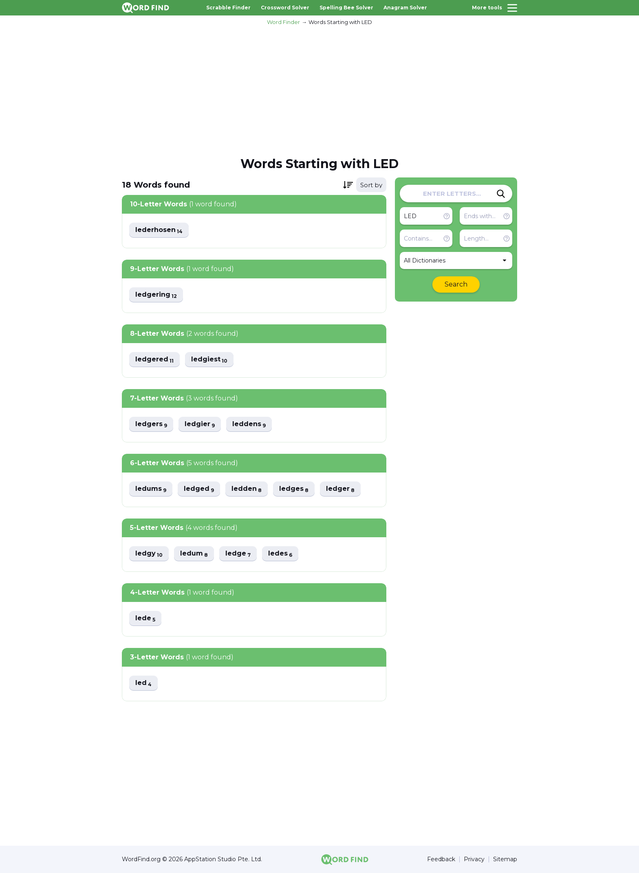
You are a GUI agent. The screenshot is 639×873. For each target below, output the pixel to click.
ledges (293, 489)
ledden (246, 489)
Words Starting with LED (340, 22)
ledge (238, 553)
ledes (280, 553)
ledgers (151, 424)
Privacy (474, 859)
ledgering (156, 295)
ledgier (200, 424)
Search (456, 284)
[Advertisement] (319, 90)
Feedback (441, 859)
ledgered (154, 359)
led (143, 683)
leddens (249, 424)
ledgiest (209, 359)
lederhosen (159, 230)
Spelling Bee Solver (346, 7)
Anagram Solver (405, 7)
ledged (199, 489)
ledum (194, 553)
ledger (340, 489)
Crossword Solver (285, 7)
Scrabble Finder (228, 7)
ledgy (149, 553)
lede (145, 618)
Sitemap (505, 859)
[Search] (501, 194)
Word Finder (283, 22)
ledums (150, 489)
